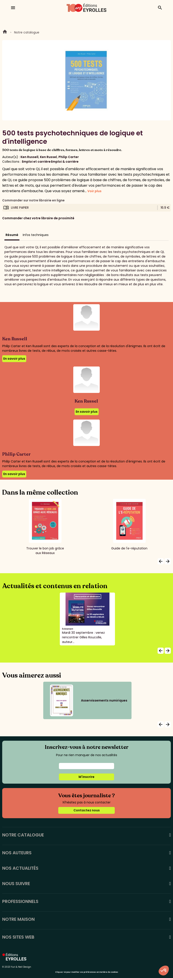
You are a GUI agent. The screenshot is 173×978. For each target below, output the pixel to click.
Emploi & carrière (65, 161)
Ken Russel (48, 157)
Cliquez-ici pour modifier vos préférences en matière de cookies (86, 972)
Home (5, 32)
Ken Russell (29, 157)
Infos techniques (36, 235)
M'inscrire (86, 777)
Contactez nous (86, 810)
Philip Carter (68, 157)
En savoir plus (14, 358)
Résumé (12, 235)
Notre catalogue (26, 32)
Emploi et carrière (36, 161)
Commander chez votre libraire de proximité (38, 218)
